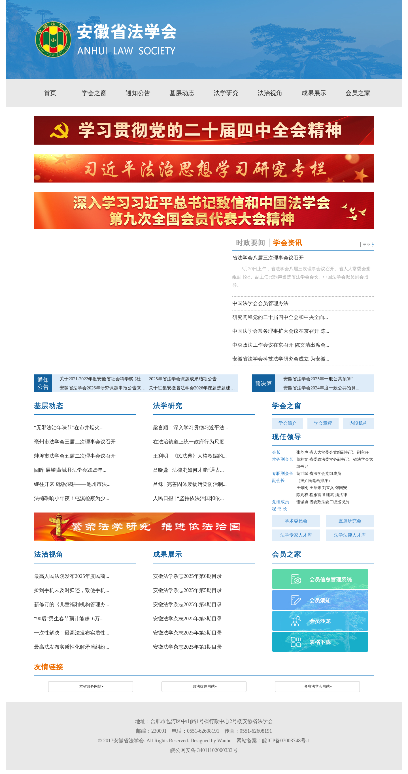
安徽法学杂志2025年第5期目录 (187, 590)
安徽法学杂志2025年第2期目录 (187, 633)
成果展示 (313, 93)
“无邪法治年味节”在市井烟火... (68, 427)
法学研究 (226, 93)
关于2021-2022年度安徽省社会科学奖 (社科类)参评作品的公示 (121, 378)
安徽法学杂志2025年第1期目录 (187, 647)
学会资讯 (288, 242)
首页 (50, 93)
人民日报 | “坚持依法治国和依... (188, 498)
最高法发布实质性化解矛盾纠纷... (71, 647)
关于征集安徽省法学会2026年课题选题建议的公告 (198, 387)
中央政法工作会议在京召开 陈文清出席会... (280, 345)
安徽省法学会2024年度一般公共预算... (321, 387)
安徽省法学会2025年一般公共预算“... (320, 378)
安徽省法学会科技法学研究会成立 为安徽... (280, 359)
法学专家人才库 (296, 535)
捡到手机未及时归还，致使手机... (71, 590)
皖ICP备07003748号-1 (286, 740)
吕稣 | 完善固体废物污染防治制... (190, 484)
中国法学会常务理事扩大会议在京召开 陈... (280, 331)
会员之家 (357, 93)
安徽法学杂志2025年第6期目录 (187, 576)
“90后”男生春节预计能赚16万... (68, 618)
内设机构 (358, 423)
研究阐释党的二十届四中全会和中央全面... (280, 317)
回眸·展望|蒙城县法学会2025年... (70, 470)
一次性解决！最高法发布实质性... (71, 633)
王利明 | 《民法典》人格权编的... (190, 456)
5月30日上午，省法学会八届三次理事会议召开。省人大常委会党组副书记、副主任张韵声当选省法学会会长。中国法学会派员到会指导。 (301, 277)
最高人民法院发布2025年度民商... (71, 576)
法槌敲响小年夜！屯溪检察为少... (71, 498)
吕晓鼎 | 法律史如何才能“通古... (188, 470)
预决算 (263, 383)
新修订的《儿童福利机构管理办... (71, 604)
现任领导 (286, 437)
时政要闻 (250, 242)
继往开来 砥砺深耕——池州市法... (72, 484)
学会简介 (288, 423)
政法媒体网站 (205, 686)
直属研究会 (350, 520)
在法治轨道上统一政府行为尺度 (188, 442)
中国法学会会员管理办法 (260, 303)
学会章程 (323, 423)
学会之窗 (94, 93)
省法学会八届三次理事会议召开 (268, 258)
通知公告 (138, 93)
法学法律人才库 (350, 535)
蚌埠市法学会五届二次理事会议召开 (75, 456)
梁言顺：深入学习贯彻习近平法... (190, 427)
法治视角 (270, 93)
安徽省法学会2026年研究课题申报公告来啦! (103, 387)
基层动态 (181, 93)
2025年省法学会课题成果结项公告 (183, 378)
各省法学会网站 (318, 686)
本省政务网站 (91, 686)
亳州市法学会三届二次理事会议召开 (75, 442)
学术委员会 (296, 520)
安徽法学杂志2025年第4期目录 (187, 604)
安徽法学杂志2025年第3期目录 (187, 618)
